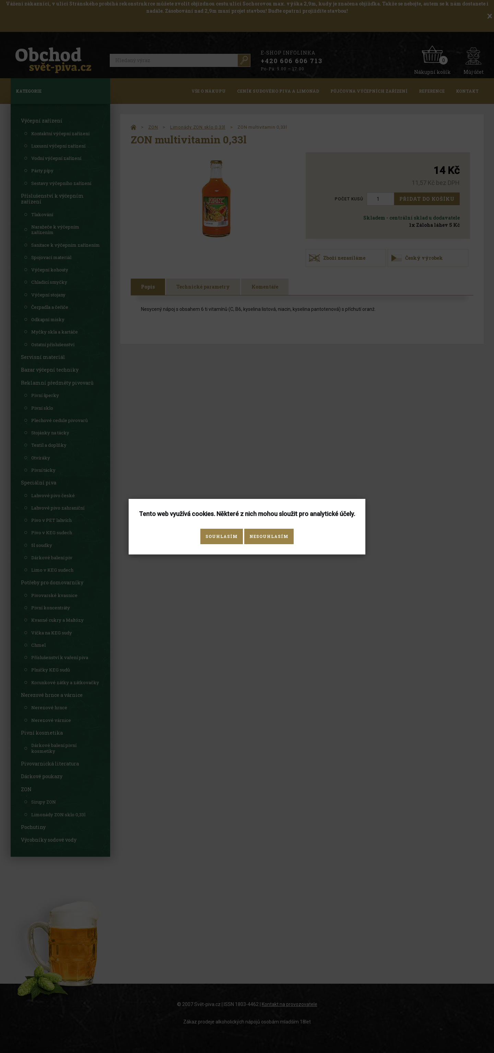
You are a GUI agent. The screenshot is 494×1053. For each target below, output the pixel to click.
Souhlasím (221, 536)
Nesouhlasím (269, 536)
